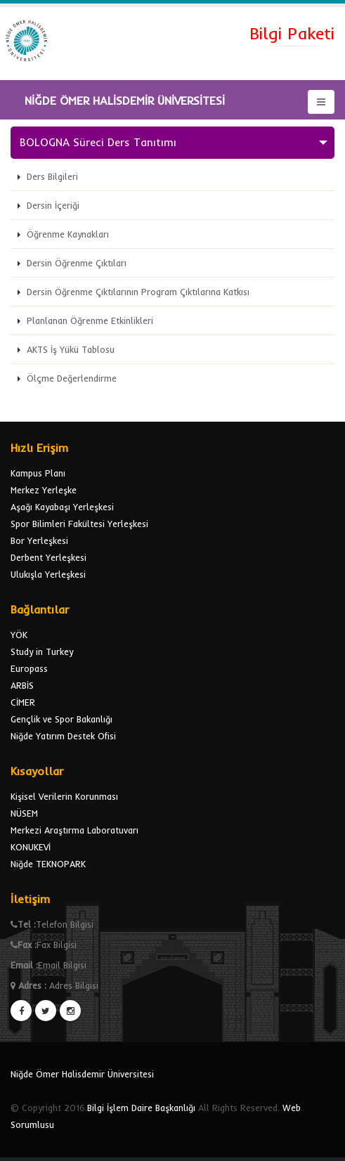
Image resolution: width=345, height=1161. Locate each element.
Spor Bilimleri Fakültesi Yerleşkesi (79, 523)
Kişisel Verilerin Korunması (64, 796)
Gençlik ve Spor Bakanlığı (61, 719)
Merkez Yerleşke (44, 489)
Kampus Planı (38, 473)
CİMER (23, 702)
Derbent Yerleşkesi (48, 557)
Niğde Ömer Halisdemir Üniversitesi (82, 1073)
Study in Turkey (42, 651)
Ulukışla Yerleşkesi (48, 574)
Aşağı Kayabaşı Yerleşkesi (62, 506)
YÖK (19, 634)
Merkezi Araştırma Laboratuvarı (74, 830)
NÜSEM (24, 813)
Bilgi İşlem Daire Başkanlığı (141, 1107)
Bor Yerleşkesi (39, 540)
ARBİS (22, 685)
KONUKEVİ (31, 846)
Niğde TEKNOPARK (48, 863)
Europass (29, 668)
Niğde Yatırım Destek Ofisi (63, 735)
